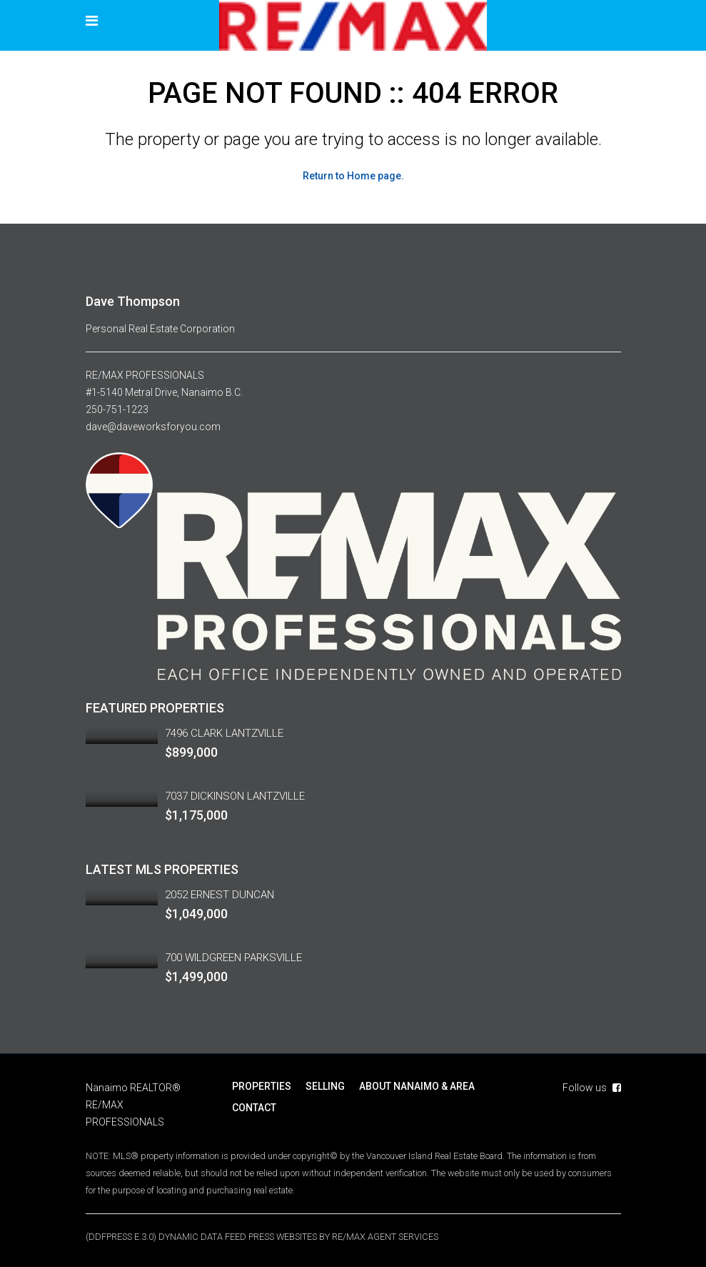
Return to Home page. (353, 176)
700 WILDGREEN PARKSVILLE (233, 957)
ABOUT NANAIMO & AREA (417, 1086)
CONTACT (254, 1107)
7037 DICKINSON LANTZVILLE (235, 796)
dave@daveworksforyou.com (153, 426)
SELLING (325, 1086)
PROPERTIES (261, 1086)
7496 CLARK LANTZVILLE (224, 733)
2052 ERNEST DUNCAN (219, 894)
